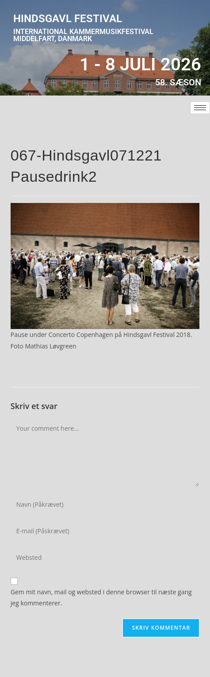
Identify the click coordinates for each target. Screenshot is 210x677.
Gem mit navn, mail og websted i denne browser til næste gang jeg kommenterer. (101, 597)
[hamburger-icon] (200, 107)
